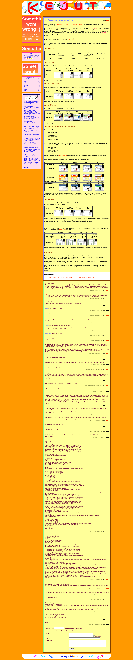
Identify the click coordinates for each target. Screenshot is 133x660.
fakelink (25, 80)
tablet (25, 86)
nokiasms (26, 85)
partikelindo (26, 82)
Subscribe (97, 636)
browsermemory (27, 87)
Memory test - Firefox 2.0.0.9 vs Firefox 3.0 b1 (69, 24)
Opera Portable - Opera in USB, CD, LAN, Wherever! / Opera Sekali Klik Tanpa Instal (71, 277)
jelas (25, 90)
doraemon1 (26, 84)
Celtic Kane (71, 39)
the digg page (63, 155)
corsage (25, 89)
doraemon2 (26, 81)
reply (104, 290)
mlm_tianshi (26, 78)
